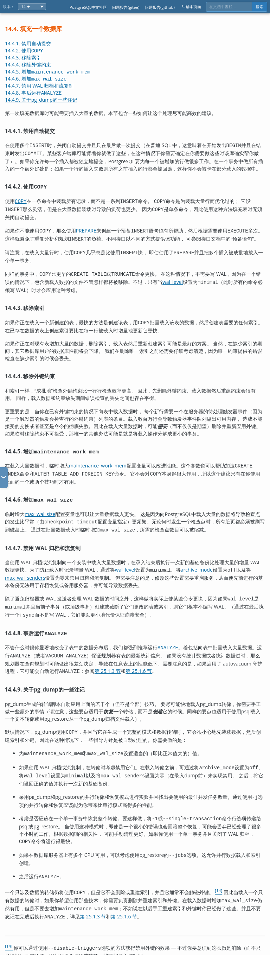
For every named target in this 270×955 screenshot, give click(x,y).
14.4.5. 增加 (47, 71)
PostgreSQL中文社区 (88, 7)
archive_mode (197, 559)
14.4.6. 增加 (36, 78)
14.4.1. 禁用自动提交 (28, 43)
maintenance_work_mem (98, 458)
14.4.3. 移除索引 (23, 57)
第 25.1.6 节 (139, 657)
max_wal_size (40, 505)
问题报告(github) (160, 7)
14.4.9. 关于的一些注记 (41, 99)
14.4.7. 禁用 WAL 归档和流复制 (39, 85)
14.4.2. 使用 (24, 50)
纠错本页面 (191, 6)
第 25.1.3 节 (108, 657)
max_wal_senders (25, 567)
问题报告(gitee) (125, 7)
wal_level (172, 276)
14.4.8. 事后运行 (33, 92)
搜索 (259, 7)
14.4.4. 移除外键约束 (28, 64)
